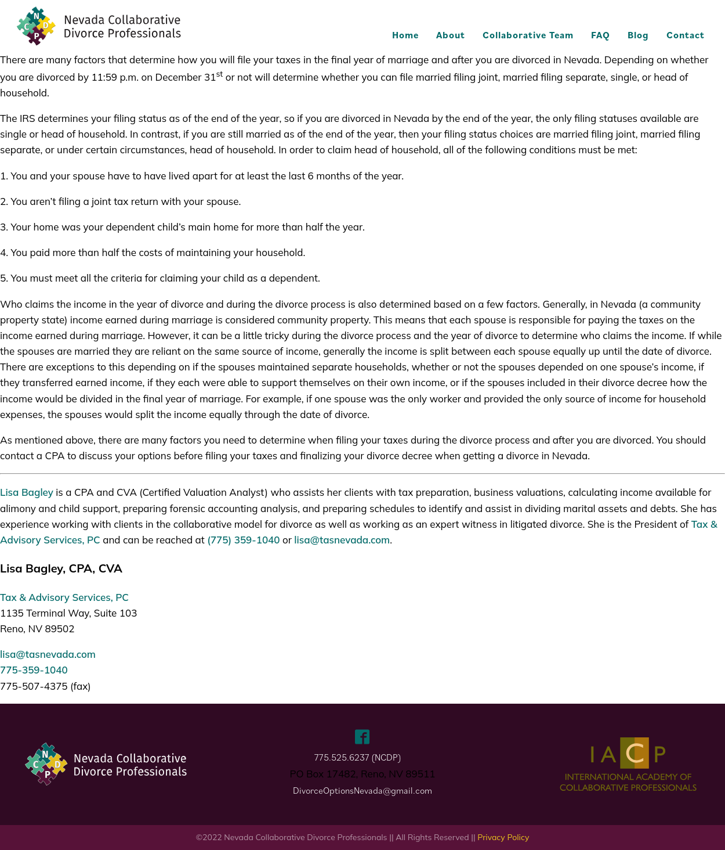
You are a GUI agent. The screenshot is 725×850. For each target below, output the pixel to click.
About (450, 34)
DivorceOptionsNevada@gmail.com (362, 790)
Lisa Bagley (26, 492)
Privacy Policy (503, 837)
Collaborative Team (528, 34)
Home (405, 34)
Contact (685, 34)
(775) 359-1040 (243, 540)
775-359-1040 (34, 670)
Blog (638, 34)
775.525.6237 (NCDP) (357, 757)
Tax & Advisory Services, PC (64, 597)
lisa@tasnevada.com (342, 540)
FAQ (600, 34)
